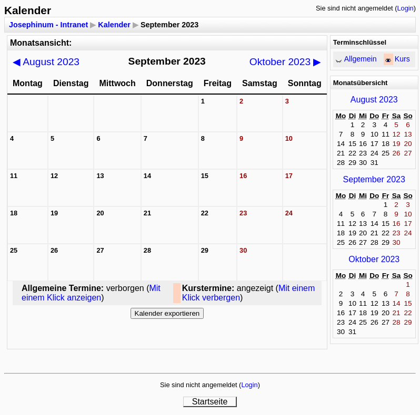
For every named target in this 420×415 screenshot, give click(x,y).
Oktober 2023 (285, 61)
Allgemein (360, 59)
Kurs (402, 59)
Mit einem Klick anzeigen (91, 293)
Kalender (114, 24)
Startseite (210, 401)
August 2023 (46, 61)
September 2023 (374, 179)
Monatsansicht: (41, 42)
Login (405, 8)
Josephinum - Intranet (48, 24)
